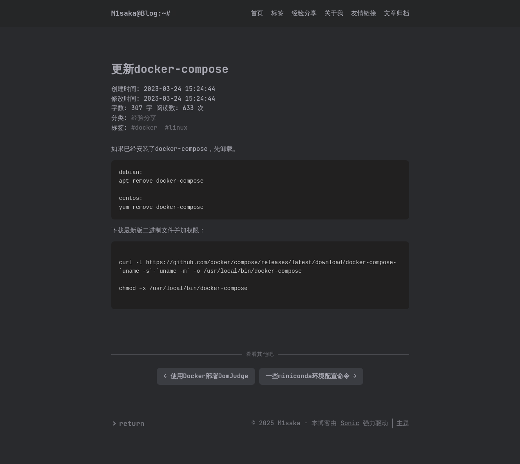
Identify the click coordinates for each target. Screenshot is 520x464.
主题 (403, 423)
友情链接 (363, 13)
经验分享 (304, 13)
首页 (257, 13)
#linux (176, 127)
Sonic (350, 423)
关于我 (333, 13)
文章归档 (396, 13)
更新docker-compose (170, 69)
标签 (277, 13)
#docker (144, 127)
